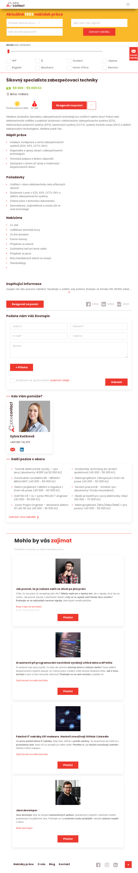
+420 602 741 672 (20, 442)
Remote (113, 67)
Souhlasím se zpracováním (42, 380)
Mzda (10, 45)
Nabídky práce (23, 864)
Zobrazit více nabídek (24, 517)
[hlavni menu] (128, 4)
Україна (112, 60)
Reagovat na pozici (69, 105)
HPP (14, 60)
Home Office (81, 67)
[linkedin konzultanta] (23, 449)
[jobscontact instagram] (107, 865)
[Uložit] (123, 304)
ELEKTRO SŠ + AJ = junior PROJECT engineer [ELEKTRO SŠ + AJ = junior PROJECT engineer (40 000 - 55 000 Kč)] (41, 497)
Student (78, 60)
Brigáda (16, 67)
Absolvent (47, 67)
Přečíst (68, 617)
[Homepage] (15, 4)
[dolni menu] (128, 864)
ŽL (42, 60)
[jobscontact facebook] (98, 865)
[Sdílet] (92, 304)
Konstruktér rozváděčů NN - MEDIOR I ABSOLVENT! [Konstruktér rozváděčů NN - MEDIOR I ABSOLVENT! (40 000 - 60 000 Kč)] (37, 479)
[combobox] (34, 23)
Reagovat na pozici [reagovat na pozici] (25, 304)
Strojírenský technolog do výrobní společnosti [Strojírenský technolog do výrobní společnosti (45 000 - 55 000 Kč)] (95, 470)
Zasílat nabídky (134, 53)
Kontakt (64, 864)
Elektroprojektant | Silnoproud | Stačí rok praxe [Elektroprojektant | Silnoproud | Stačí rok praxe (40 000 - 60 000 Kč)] (99, 479)
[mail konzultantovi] (14, 449)
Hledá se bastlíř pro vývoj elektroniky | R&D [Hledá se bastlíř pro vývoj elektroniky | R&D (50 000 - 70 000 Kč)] (101, 497)
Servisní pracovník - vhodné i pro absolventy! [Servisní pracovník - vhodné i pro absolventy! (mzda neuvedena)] (95, 488)
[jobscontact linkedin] (115, 865)
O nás (41, 864)
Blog (52, 864)
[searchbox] (32, 23)
